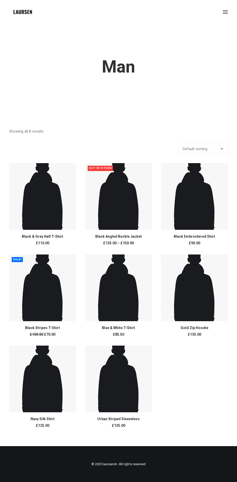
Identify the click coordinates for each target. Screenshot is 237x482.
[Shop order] (203, 149)
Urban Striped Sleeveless (118, 419)
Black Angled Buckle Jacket (118, 236)
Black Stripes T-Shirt (42, 328)
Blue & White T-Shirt (118, 328)
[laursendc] (22, 12)
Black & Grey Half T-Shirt (42, 236)
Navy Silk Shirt (42, 419)
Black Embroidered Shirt (194, 236)
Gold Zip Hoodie (194, 328)
